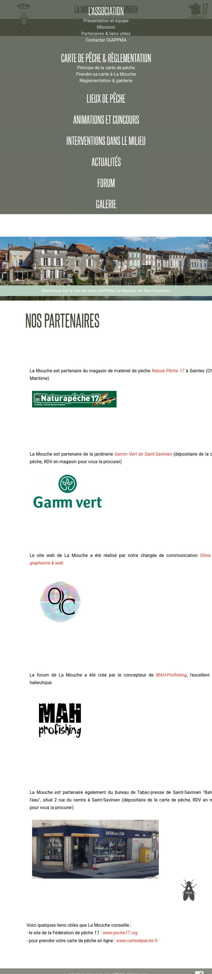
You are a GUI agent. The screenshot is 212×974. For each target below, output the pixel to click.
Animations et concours (106, 120)
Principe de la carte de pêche (106, 67)
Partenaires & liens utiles (106, 33)
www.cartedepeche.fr (137, 940)
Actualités (106, 162)
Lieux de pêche (106, 98)
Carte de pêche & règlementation (106, 58)
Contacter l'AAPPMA (106, 40)
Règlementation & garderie (105, 80)
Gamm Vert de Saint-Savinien (143, 454)
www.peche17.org (120, 932)
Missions (106, 27)
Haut (189, 893)
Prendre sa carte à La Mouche (106, 74)
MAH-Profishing (170, 675)
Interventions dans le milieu (106, 141)
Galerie (106, 204)
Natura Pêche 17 (168, 370)
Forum (106, 183)
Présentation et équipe (106, 20)
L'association (106, 11)
